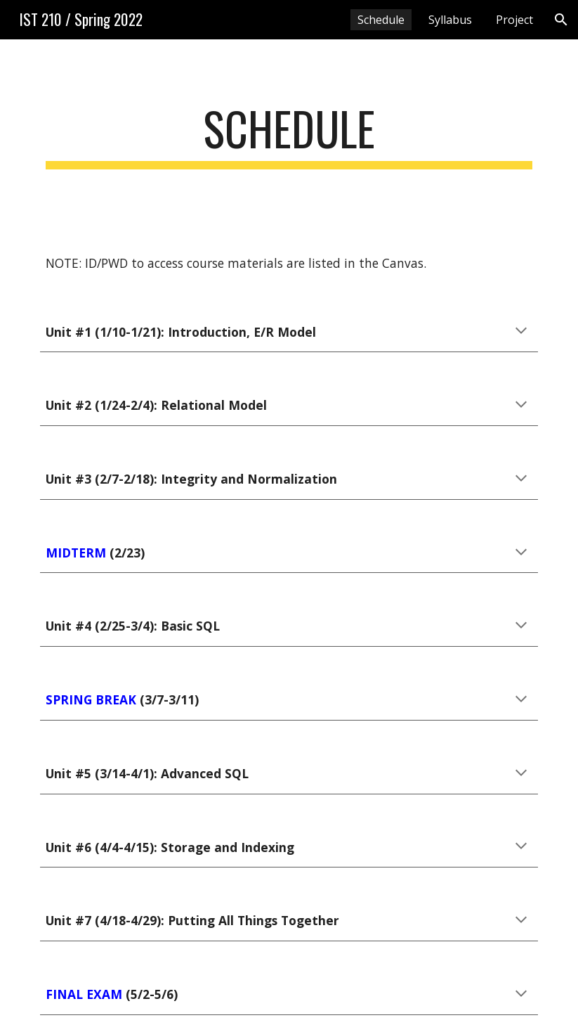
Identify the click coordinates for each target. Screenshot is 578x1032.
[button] (561, 20)
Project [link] (514, 19)
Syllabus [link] (450, 19)
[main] (289, 135)
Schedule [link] (381, 19)
